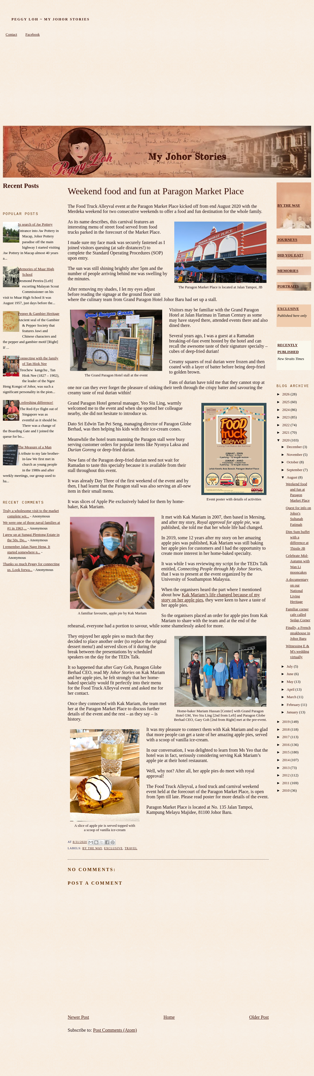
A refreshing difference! (35, 403)
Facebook (32, 35)
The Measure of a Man (35, 447)
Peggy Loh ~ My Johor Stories (51, 19)
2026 (286, 394)
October (293, 462)
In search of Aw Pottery (35, 224)
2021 (286, 433)
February (294, 705)
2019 (286, 722)
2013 (286, 768)
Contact (11, 35)
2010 (286, 791)
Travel (131, 848)
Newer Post (78, 1017)
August (292, 477)
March (292, 697)
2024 (286, 410)
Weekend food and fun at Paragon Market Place (156, 191)
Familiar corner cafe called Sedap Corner (298, 614)
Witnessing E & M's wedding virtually (297, 651)
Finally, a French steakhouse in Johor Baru (298, 633)
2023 (286, 417)
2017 (286, 737)
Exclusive (113, 848)
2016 (286, 745)
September (295, 470)
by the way (92, 848)
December (295, 447)
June (290, 674)
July (290, 666)
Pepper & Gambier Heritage (38, 314)
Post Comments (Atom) (115, 1030)
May (290, 682)
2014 (286, 760)
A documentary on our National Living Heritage (297, 591)
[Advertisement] (157, 82)
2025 (286, 402)
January (293, 712)
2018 (286, 730)
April (291, 690)
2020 (286, 440)
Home (169, 1017)
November (295, 455)
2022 (286, 425)
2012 (286, 775)
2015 (286, 752)
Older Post (259, 1017)
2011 (286, 783)
